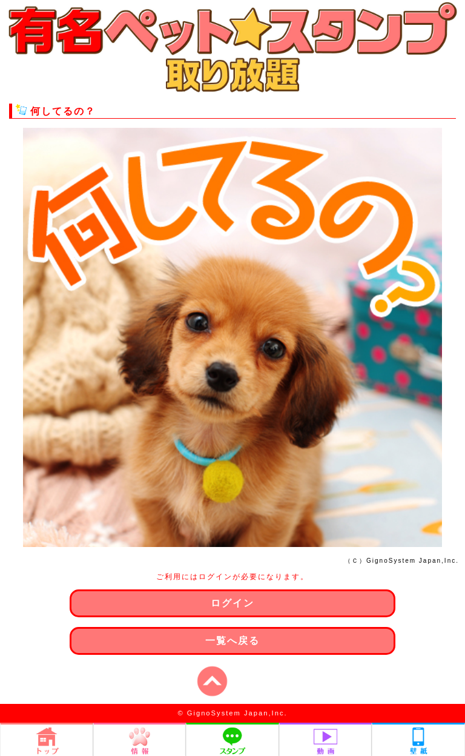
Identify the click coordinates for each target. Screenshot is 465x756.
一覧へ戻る (232, 640)
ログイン (232, 603)
